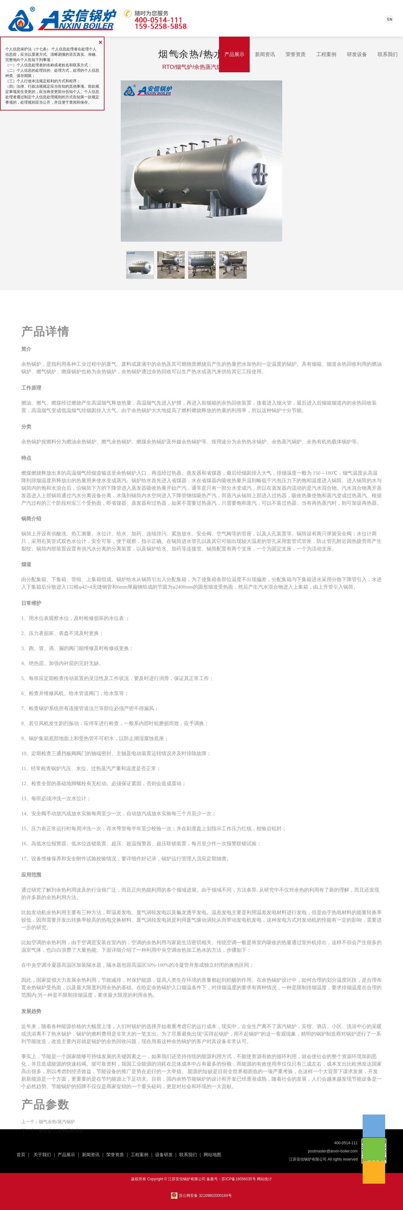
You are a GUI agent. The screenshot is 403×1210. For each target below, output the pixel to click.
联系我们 (388, 54)
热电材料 (342, 943)
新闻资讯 (265, 54)
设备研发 (164, 1154)
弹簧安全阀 (339, 564)
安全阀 (38, 844)
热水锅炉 (257, 472)
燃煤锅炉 (71, 402)
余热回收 (161, 402)
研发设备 (357, 54)
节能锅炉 (196, 1110)
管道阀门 (89, 724)
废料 (126, 395)
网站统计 (264, 1179)
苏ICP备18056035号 (239, 1179)
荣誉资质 (296, 54)
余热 (51, 973)
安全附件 (76, 889)
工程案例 (326, 54)
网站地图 (212, 1154)
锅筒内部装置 (51, 579)
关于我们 (204, 54)
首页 (174, 54)
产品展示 (234, 54)
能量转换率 (369, 943)
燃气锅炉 (46, 402)
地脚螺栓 (76, 814)
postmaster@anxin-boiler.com (333, 1151)
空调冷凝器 (48, 996)
